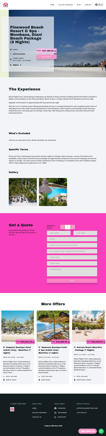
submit (72, 280)
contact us (36, 417)
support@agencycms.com (86, 408)
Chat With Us (87, 431)
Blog (79, 5)
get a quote (46, 56)
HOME (34, 408)
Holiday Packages (66, 5)
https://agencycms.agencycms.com (28, 163)
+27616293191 (82, 412)
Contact (88, 5)
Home (52, 5)
